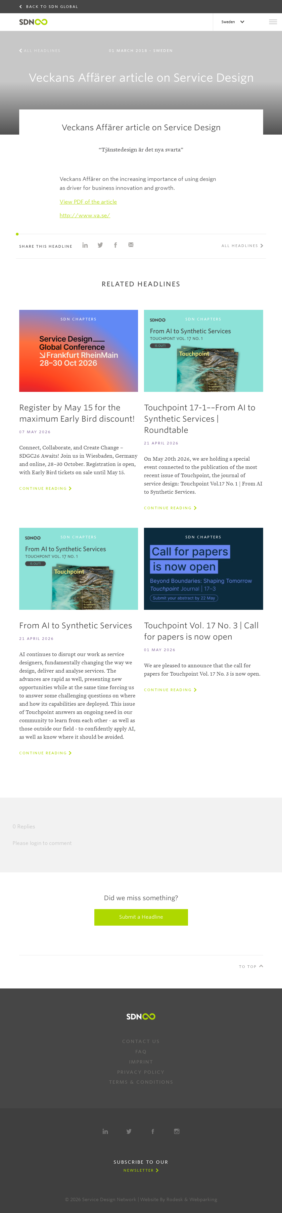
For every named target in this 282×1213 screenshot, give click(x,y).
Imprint (141, 1062)
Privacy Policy (141, 1072)
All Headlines (42, 50)
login (35, 843)
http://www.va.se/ (85, 215)
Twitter (129, 1131)
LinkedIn (105, 1131)
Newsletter (138, 1170)
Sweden (228, 22)
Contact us (141, 1041)
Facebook (153, 1131)
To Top (248, 966)
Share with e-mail (130, 245)
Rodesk (174, 1199)
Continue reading (43, 488)
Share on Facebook (115, 245)
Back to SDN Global (52, 6)
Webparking (203, 1199)
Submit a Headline (141, 917)
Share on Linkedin (85, 245)
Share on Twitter (100, 245)
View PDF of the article (88, 202)
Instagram (176, 1131)
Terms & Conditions (141, 1082)
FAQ (141, 1051)
